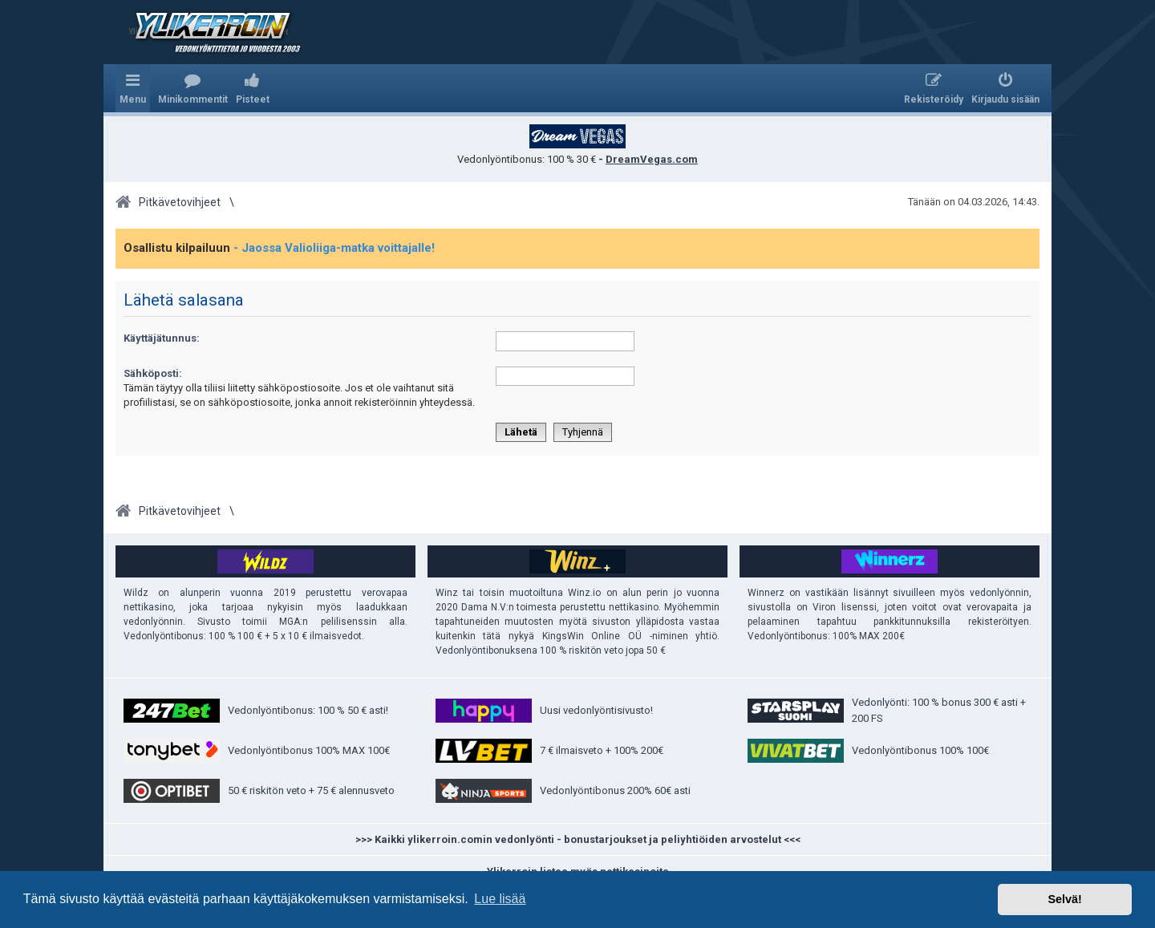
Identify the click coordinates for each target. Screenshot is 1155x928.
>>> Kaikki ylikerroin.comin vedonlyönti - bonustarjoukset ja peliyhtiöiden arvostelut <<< (577, 839)
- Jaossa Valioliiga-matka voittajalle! (334, 248)
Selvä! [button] (1064, 899)
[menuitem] (193, 88)
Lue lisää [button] (499, 899)
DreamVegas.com (652, 159)
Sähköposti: (153, 373)
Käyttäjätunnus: (162, 338)
